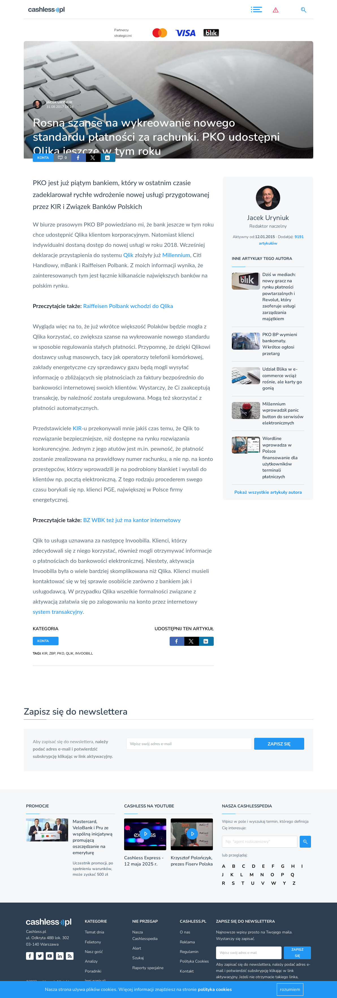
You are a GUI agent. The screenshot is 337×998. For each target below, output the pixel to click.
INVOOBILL (84, 653)
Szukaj (138, 958)
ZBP (52, 653)
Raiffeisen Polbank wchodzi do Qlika (128, 305)
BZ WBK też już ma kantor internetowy (132, 519)
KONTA (43, 157)
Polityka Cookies (194, 961)
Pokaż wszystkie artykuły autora (268, 492)
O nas (185, 932)
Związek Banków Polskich (104, 206)
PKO (40, 182)
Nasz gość (94, 951)
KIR (55, 206)
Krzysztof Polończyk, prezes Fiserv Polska (192, 861)
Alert (136, 948)
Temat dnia (94, 932)
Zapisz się (297, 952)
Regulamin (189, 951)
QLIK (70, 653)
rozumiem (290, 989)
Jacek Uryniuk (59, 102)
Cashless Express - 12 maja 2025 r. (144, 861)
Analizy (91, 961)
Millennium (176, 254)
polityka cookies (215, 989)
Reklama (187, 942)
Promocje (37, 806)
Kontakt (187, 971)
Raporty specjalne (147, 968)
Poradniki (93, 971)
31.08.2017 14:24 (60, 106)
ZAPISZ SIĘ (279, 743)
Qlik (128, 254)
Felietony (93, 942)
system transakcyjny (58, 611)
